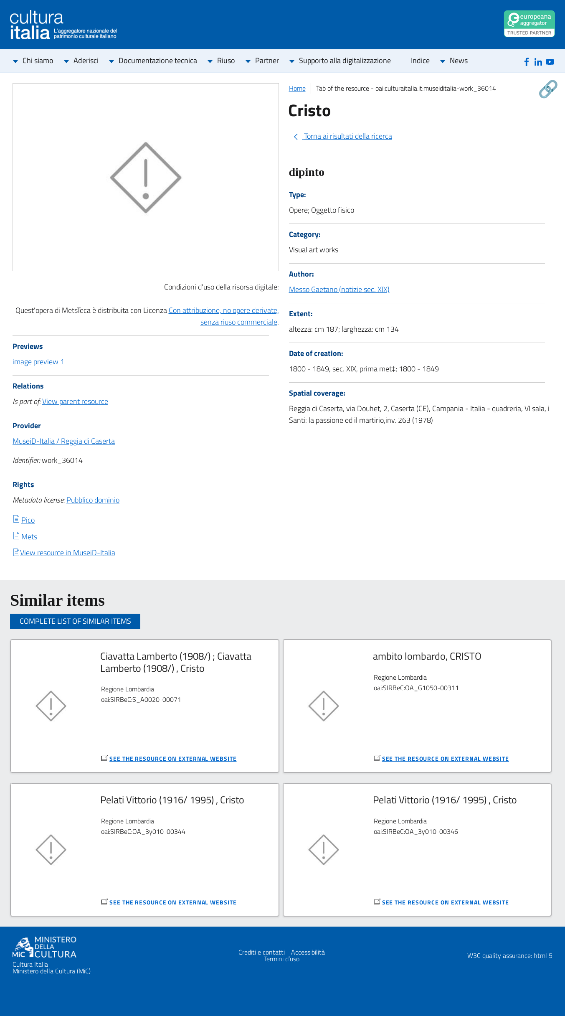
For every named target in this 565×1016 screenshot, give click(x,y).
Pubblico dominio (92, 499)
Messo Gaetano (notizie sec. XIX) (339, 289)
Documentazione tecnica (158, 60)
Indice (420, 60)
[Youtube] (550, 61)
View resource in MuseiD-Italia (67, 552)
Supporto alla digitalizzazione (345, 60)
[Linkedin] (538, 61)
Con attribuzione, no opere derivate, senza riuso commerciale (224, 316)
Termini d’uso (281, 958)
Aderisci (86, 60)
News (459, 60)
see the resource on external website (172, 758)
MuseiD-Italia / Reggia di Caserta (64, 441)
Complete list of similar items (75, 621)
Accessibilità (308, 952)
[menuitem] (38, 61)
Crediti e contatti (261, 952)
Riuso (226, 60)
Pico (28, 520)
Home (297, 88)
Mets (29, 536)
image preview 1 (38, 361)
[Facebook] (527, 61)
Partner (267, 60)
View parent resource (75, 401)
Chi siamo (38, 60)
